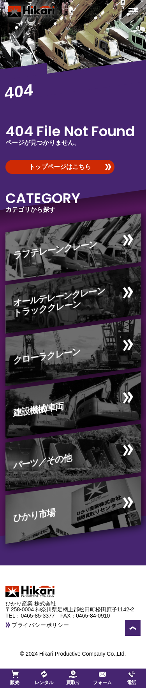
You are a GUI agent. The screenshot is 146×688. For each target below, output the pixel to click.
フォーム (102, 677)
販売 (14, 677)
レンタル (44, 677)
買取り (73, 677)
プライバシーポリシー (40, 625)
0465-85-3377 (40, 616)
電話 (131, 677)
